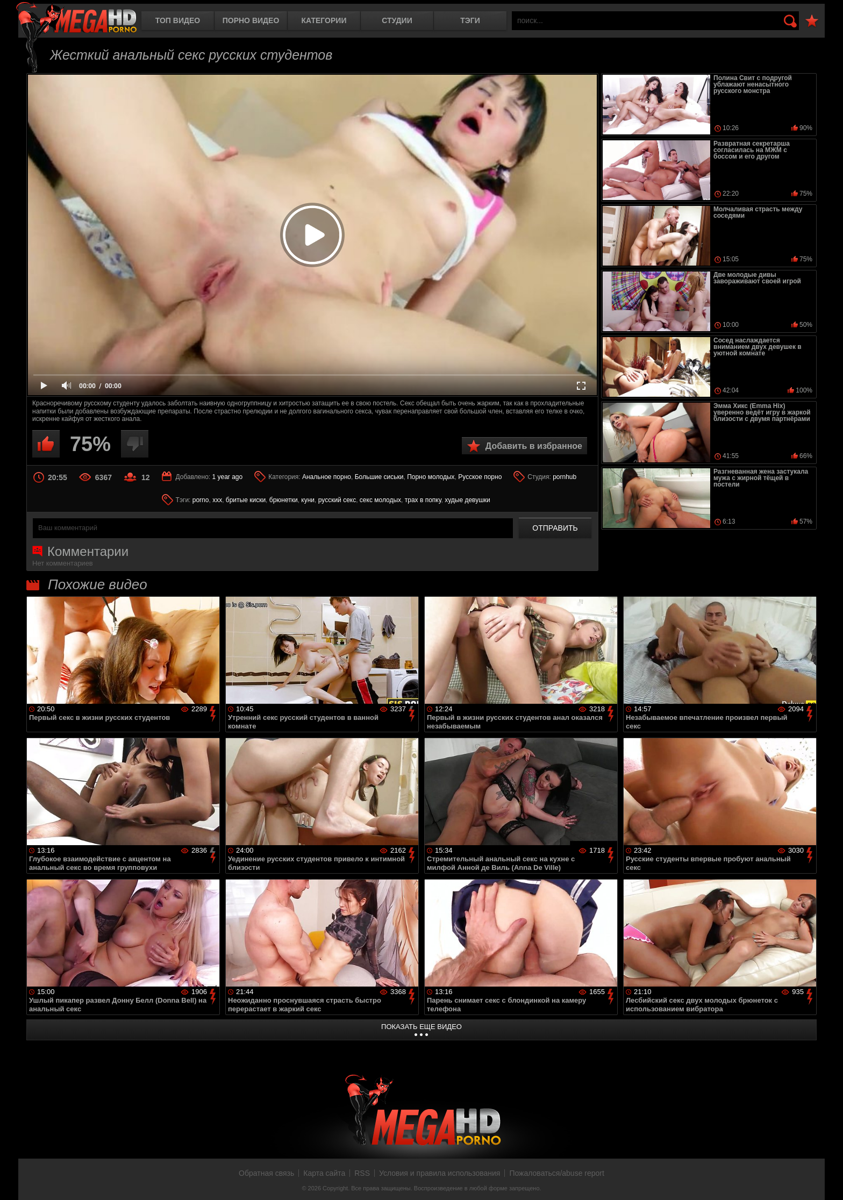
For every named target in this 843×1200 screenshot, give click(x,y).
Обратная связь (266, 1173)
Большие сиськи (379, 477)
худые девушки (467, 500)
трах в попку (423, 500)
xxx (217, 500)
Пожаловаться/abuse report (556, 1173)
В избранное (811, 21)
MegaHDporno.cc (76, 18)
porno (200, 500)
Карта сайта (324, 1173)
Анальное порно (326, 477)
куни (308, 500)
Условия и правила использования (439, 1173)
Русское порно (480, 477)
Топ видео (177, 20)
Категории (324, 20)
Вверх (827, 1180)
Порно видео (251, 20)
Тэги (470, 20)
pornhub (564, 477)
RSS (362, 1173)
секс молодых (380, 500)
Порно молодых (430, 477)
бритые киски (246, 500)
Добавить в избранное (533, 446)
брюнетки (283, 500)
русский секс (337, 500)
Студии (397, 20)
